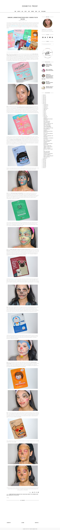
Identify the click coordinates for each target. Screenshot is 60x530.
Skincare (32, 11)
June (44, 111)
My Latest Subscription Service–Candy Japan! (49, 82)
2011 (43, 167)
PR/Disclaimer (43, 11)
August (45, 109)
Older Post (36, 522)
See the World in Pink (14, 25)
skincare (10, 495)
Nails (22, 11)
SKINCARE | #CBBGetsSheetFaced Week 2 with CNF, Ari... (48, 131)
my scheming (33, 494)
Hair (39, 11)
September (45, 108)
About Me (18, 11)
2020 (43, 102)
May (44, 113)
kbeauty (29, 494)
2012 (43, 166)
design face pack (19, 494)
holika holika (25, 494)
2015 (43, 162)
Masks (36, 11)
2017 (43, 160)
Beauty (26, 11)
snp (13, 495)
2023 (43, 98)
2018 (43, 159)
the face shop (16, 495)
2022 (43, 99)
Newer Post (9, 522)
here (21, 309)
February (45, 116)
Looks (29, 11)
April (44, 114)
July (44, 110)
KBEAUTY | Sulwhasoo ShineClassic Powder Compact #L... (48, 149)
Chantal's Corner (24, 25)
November (45, 105)
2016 (43, 161)
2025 (43, 96)
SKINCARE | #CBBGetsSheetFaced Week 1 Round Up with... (48, 143)
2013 (43, 165)
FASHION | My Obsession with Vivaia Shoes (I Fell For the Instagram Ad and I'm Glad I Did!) (47, 76)
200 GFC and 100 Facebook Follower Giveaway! (49, 65)
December (45, 104)
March (44, 115)
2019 (43, 103)
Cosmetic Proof (30, 5)
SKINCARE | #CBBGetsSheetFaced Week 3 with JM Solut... (48, 118)
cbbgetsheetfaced (12, 494)
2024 (43, 97)
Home (15, 11)
